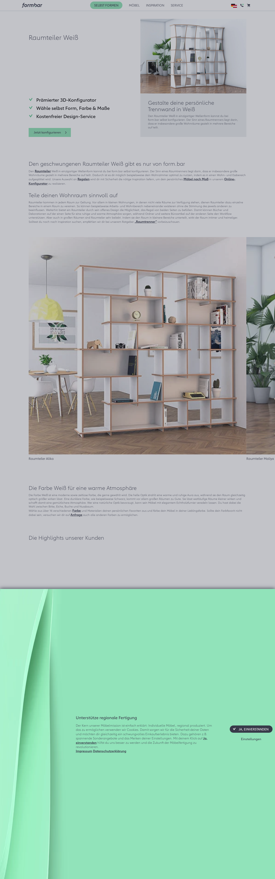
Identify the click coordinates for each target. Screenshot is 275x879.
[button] (251, 729)
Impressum (84, 751)
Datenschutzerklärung (109, 751)
